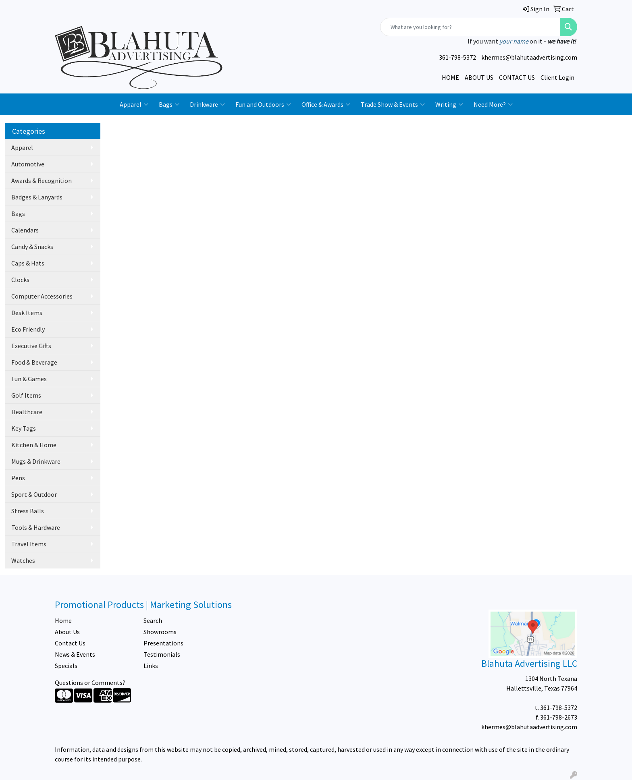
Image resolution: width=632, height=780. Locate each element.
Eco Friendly (28, 329)
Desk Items (26, 313)
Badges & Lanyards (36, 197)
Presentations (163, 643)
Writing (449, 104)
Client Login (557, 77)
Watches (23, 560)
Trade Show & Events (393, 104)
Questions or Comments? (90, 682)
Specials (66, 666)
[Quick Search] (470, 27)
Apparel (134, 104)
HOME (450, 77)
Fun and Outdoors (263, 104)
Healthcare (26, 412)
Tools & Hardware (35, 527)
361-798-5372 (457, 57)
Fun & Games (29, 379)
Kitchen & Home (33, 445)
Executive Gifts (31, 346)
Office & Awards (325, 104)
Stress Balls (27, 511)
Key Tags (23, 428)
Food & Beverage (34, 362)
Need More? (493, 104)
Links (150, 666)
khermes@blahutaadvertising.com (529, 57)
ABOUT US (479, 77)
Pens (18, 478)
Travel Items (28, 544)
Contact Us (70, 643)
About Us (67, 632)
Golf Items (26, 395)
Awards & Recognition (41, 180)
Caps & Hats (27, 263)
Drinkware (207, 104)
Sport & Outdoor (34, 494)
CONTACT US (517, 77)
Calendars (25, 230)
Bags (169, 104)
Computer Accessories (42, 296)
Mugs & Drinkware (35, 461)
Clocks (20, 280)
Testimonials (161, 654)
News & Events (75, 654)
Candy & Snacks (32, 247)
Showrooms (160, 632)
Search (152, 620)
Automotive (27, 164)
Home (63, 620)
